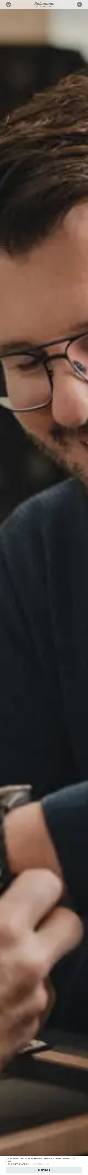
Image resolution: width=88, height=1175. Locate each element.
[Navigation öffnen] (73, 4)
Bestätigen (44, 1170)
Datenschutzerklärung (38, 1164)
